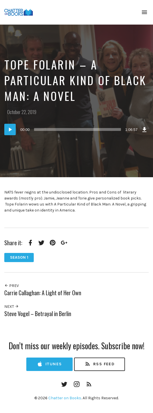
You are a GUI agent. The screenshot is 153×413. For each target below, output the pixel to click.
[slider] (77, 129)
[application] (76, 129)
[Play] (10, 129)
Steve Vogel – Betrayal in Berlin (37, 314)
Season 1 (19, 257)
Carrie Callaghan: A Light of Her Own (42, 293)
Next (11, 306)
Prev (11, 285)
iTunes (49, 364)
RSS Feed (99, 364)
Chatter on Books (64, 398)
